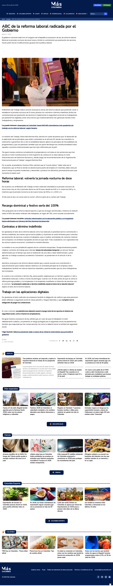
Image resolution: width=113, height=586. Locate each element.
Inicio (3, 19)
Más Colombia (7, 342)
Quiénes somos (35, 570)
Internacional (57, 14)
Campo (37, 14)
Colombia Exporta (25, 14)
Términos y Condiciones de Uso (83, 570)
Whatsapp (107, 5)
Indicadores (83, 14)
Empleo (45, 14)
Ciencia (58, 472)
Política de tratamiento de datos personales (60, 570)
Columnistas (70, 14)
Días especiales (57, 424)
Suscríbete (98, 5)
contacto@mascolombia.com (102, 570)
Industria (12, 14)
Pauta (43, 570)
